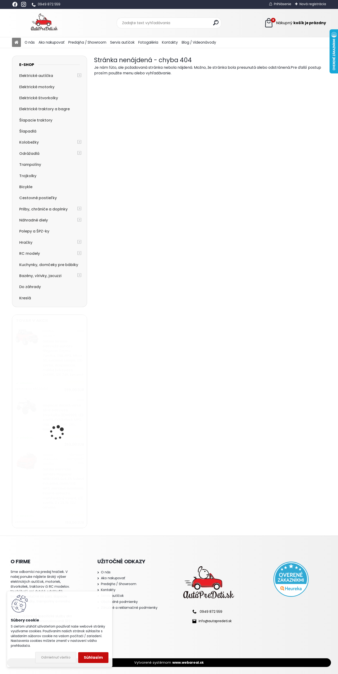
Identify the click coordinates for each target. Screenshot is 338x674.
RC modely (29, 253)
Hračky (25, 242)
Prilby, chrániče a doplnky (43, 209)
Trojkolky (27, 176)
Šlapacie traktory (35, 120)
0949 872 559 (49, 4)
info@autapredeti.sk (215, 621)
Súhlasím (93, 657)
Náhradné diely (33, 220)
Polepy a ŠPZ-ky (34, 231)
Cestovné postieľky (38, 198)
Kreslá (25, 298)
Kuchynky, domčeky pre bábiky (48, 264)
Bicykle (25, 187)
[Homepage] (16, 42)
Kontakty (170, 42)
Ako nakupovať (51, 42)
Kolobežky (29, 142)
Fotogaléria (148, 42)
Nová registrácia (313, 4)
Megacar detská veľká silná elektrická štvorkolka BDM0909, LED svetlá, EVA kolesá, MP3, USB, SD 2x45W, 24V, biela (63, 417)
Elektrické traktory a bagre (44, 109)
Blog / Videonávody (199, 42)
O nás (30, 42)
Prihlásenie (282, 4)
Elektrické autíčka (36, 75)
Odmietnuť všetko (55, 657)
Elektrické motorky (36, 87)
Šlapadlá (27, 131)
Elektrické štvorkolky (38, 98)
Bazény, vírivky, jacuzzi (40, 275)
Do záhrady (30, 286)
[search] (216, 22)
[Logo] (44, 23)
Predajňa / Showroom (87, 42)
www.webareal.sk (188, 662)
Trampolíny (30, 164)
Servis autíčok (122, 42)
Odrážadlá (29, 153)
